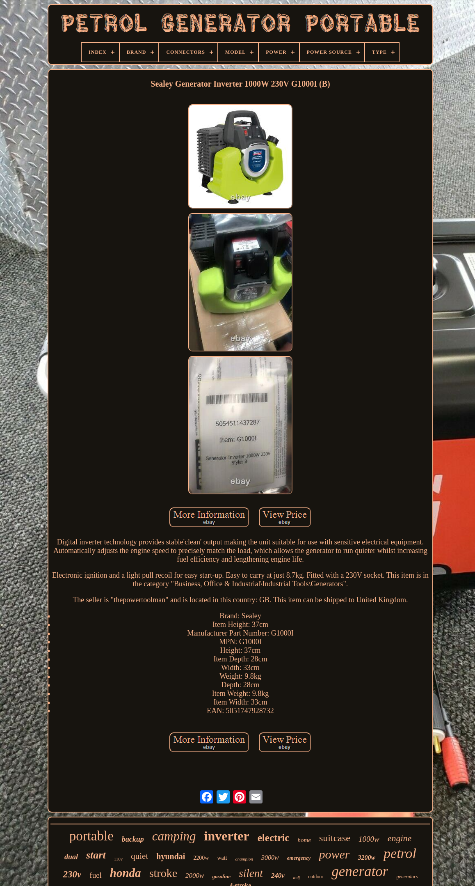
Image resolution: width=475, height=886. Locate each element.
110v (118, 858)
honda (125, 872)
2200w (201, 858)
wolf (296, 877)
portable (91, 836)
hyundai (170, 856)
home (304, 840)
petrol (400, 853)
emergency (299, 858)
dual (71, 857)
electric (274, 837)
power (334, 854)
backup (133, 839)
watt (222, 858)
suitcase (334, 838)
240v (278, 875)
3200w (366, 857)
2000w (194, 875)
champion (244, 858)
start (96, 855)
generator (359, 871)
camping (174, 836)
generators (407, 876)
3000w (270, 857)
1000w (369, 839)
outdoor (315, 876)
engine (400, 838)
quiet (139, 856)
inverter (226, 836)
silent (251, 873)
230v (72, 874)
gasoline (221, 876)
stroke (163, 873)
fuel (95, 875)
